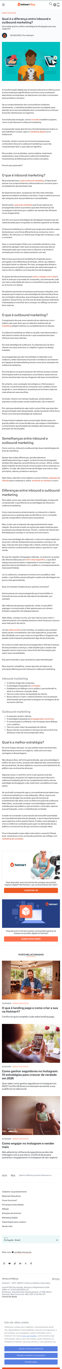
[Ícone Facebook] (31, 1263)
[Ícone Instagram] (4, 1263)
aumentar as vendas (41, 480)
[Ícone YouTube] (9, 1263)
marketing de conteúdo (12, 839)
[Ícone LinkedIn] (20, 1263)
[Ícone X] (25, 1263)
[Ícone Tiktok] (15, 1263)
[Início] (26, 4)
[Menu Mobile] (3, 4)
